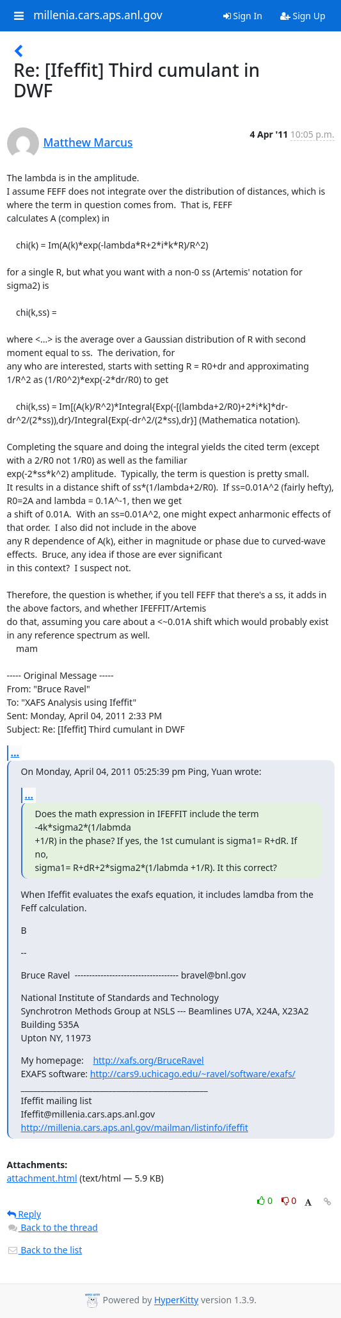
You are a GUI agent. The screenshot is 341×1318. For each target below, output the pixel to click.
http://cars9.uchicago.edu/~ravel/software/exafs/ (193, 1074)
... (15, 752)
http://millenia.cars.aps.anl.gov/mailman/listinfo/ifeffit (134, 1127)
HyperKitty (176, 1300)
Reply (24, 1214)
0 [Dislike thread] (289, 1200)
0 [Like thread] (265, 1200)
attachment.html (42, 1178)
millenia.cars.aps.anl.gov (98, 15)
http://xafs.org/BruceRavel (148, 1060)
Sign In (242, 16)
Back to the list (45, 1250)
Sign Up (303, 16)
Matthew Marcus (88, 142)
